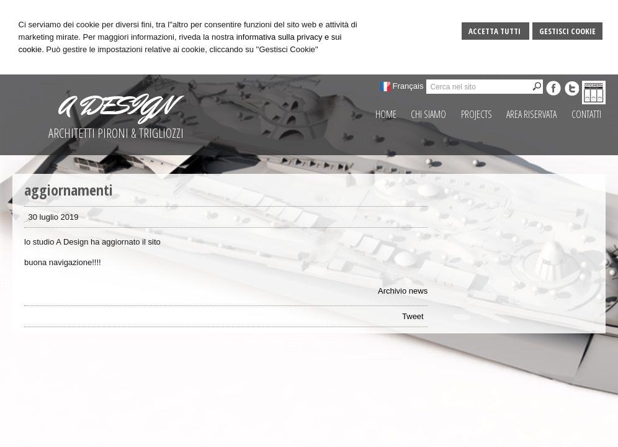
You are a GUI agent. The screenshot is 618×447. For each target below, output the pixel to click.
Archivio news (403, 291)
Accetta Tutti (495, 31)
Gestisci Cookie (567, 31)
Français (408, 86)
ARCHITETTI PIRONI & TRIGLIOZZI (116, 133)
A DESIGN (116, 105)
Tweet (413, 316)
